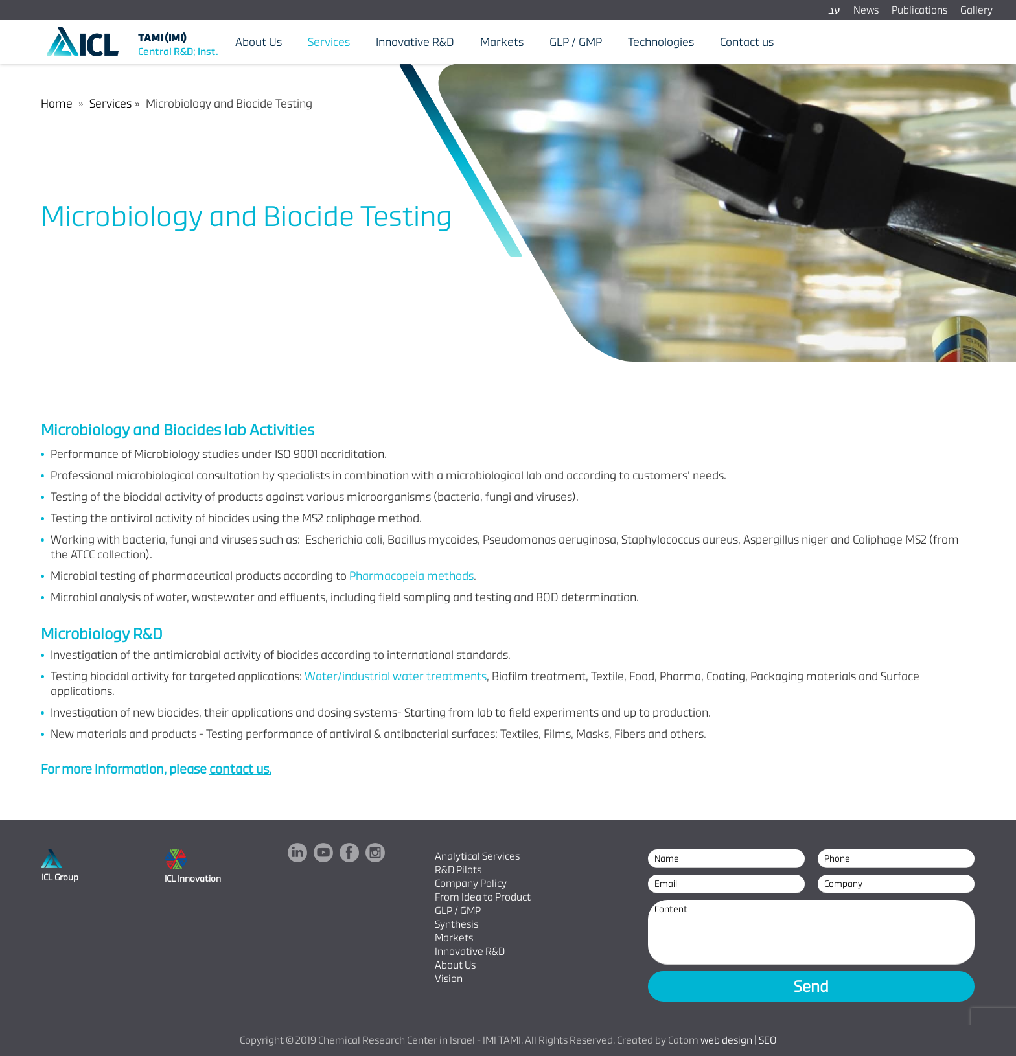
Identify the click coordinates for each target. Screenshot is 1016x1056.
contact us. (240, 769)
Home (57, 103)
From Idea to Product (483, 897)
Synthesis (456, 924)
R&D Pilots (458, 870)
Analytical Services (477, 856)
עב (834, 10)
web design (726, 1040)
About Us (455, 965)
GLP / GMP (458, 910)
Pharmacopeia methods (411, 575)
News (866, 10)
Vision (449, 978)
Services (110, 103)
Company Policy (471, 883)
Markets (454, 938)
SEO (767, 1040)
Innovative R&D (470, 951)
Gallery (976, 10)
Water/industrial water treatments (396, 676)
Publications (919, 10)
